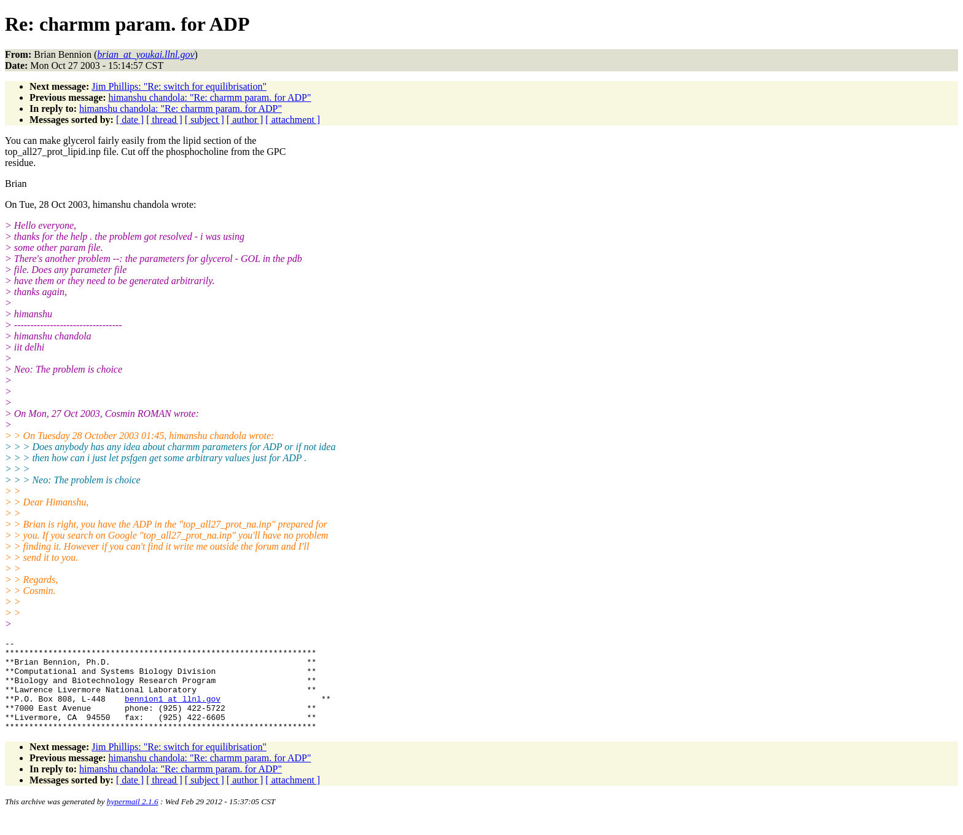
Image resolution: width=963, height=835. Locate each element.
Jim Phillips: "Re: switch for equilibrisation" (179, 86)
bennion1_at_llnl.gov (172, 711)
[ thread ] (164, 119)
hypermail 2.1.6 (132, 820)
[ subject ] (204, 119)
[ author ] (245, 119)
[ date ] (130, 119)
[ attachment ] (292, 119)
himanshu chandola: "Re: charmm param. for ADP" (210, 97)
